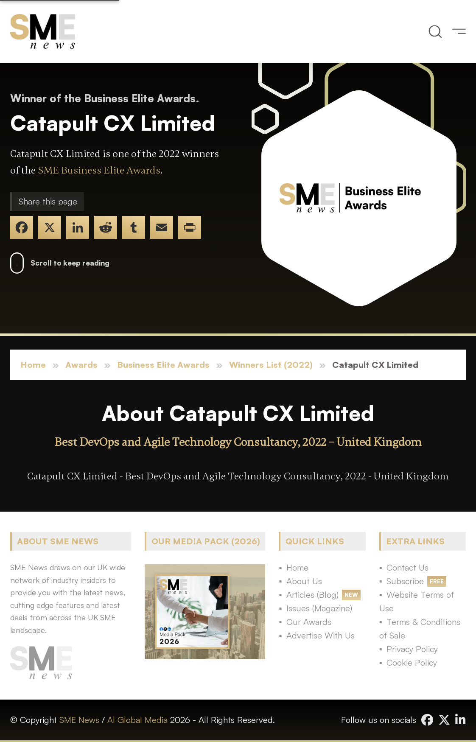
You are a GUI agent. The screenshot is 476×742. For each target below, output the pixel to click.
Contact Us (407, 567)
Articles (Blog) (312, 594)
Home (33, 364)
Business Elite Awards (163, 364)
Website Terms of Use (416, 601)
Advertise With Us (320, 635)
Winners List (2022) (271, 364)
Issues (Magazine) (319, 608)
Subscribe (405, 581)
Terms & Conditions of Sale (419, 628)
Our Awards (308, 621)
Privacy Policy (412, 649)
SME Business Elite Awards (99, 170)
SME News (79, 719)
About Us (304, 581)
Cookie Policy (411, 662)
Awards (81, 364)
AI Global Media (137, 719)
